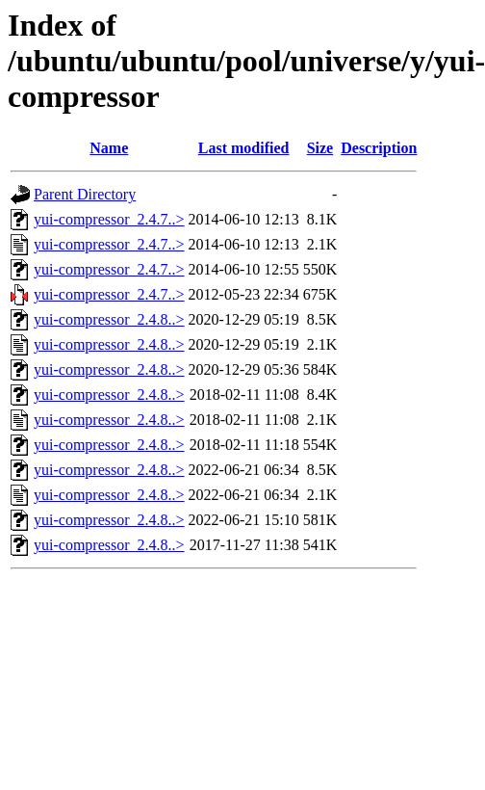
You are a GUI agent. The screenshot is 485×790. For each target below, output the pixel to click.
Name (108, 148)
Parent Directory (85, 194)
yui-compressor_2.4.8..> (109, 319)
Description (379, 148)
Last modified (244, 148)
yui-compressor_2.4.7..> (109, 219)
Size (320, 148)
